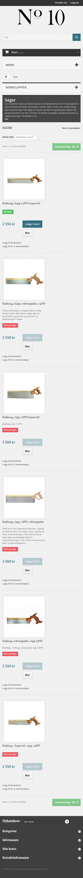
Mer (6, 119)
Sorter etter (8, 137)
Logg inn (74, 2)
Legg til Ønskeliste (11, 243)
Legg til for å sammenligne (15, 246)
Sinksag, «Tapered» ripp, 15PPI (21, 746)
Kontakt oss (61, 2)
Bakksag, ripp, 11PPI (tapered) (20, 417)
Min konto (9, 849)
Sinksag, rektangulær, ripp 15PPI (22, 641)
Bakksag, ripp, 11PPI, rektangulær (23, 522)
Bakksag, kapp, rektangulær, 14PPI (23, 304)
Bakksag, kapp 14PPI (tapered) (21, 203)
